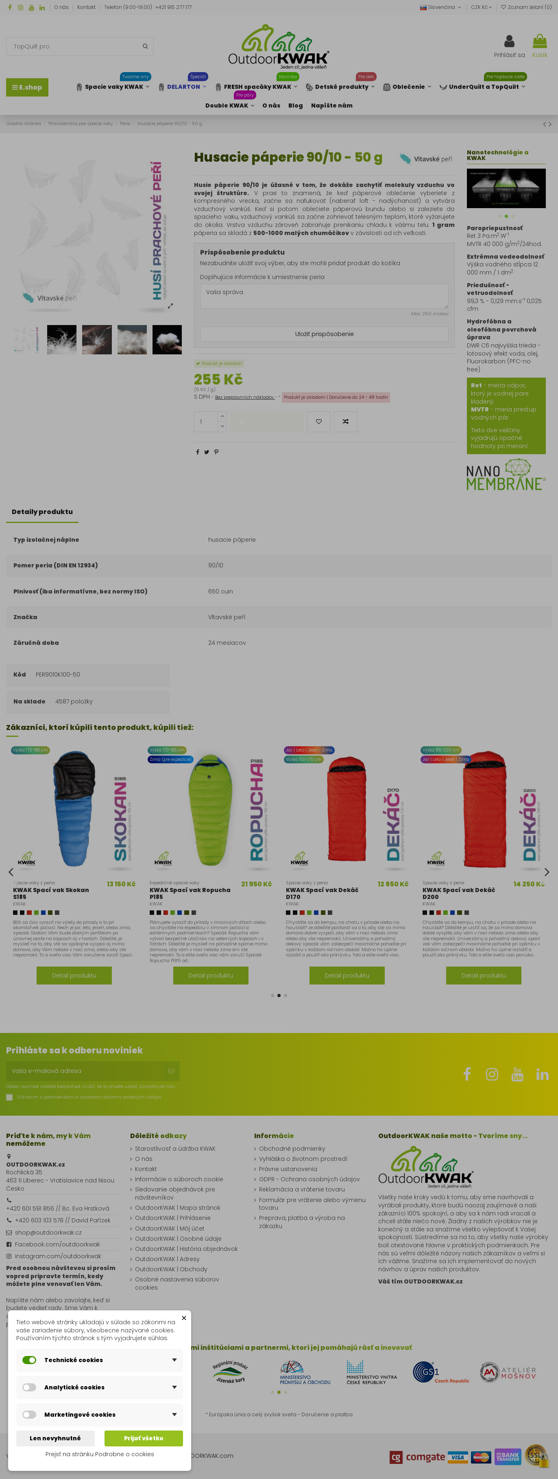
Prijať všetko (143, 1438)
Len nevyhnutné (55, 1438)
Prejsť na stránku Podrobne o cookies (100, 1454)
